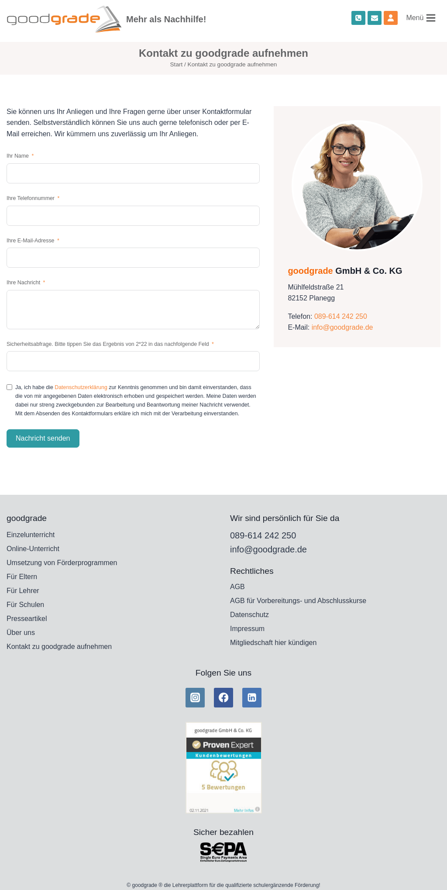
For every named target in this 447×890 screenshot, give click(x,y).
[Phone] (358, 18)
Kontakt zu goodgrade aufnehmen (59, 646)
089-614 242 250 (340, 316)
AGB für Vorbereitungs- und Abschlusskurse (298, 600)
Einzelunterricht (31, 534)
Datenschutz (249, 614)
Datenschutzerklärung (81, 387)
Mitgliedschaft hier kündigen (273, 642)
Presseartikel (27, 618)
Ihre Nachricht (23, 282)
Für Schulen (25, 604)
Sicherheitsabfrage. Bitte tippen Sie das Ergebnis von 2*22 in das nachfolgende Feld (108, 344)
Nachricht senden (43, 438)
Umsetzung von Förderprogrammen (62, 562)
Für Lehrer (23, 590)
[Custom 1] (391, 18)
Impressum (247, 628)
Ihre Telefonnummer (31, 198)
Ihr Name (18, 156)
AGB (237, 586)
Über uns (21, 632)
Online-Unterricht (33, 548)
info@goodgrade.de (342, 327)
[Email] (375, 18)
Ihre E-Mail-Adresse (30, 241)
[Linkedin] (251, 697)
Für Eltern (22, 576)
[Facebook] (223, 697)
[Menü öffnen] (421, 18)
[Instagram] (195, 697)
